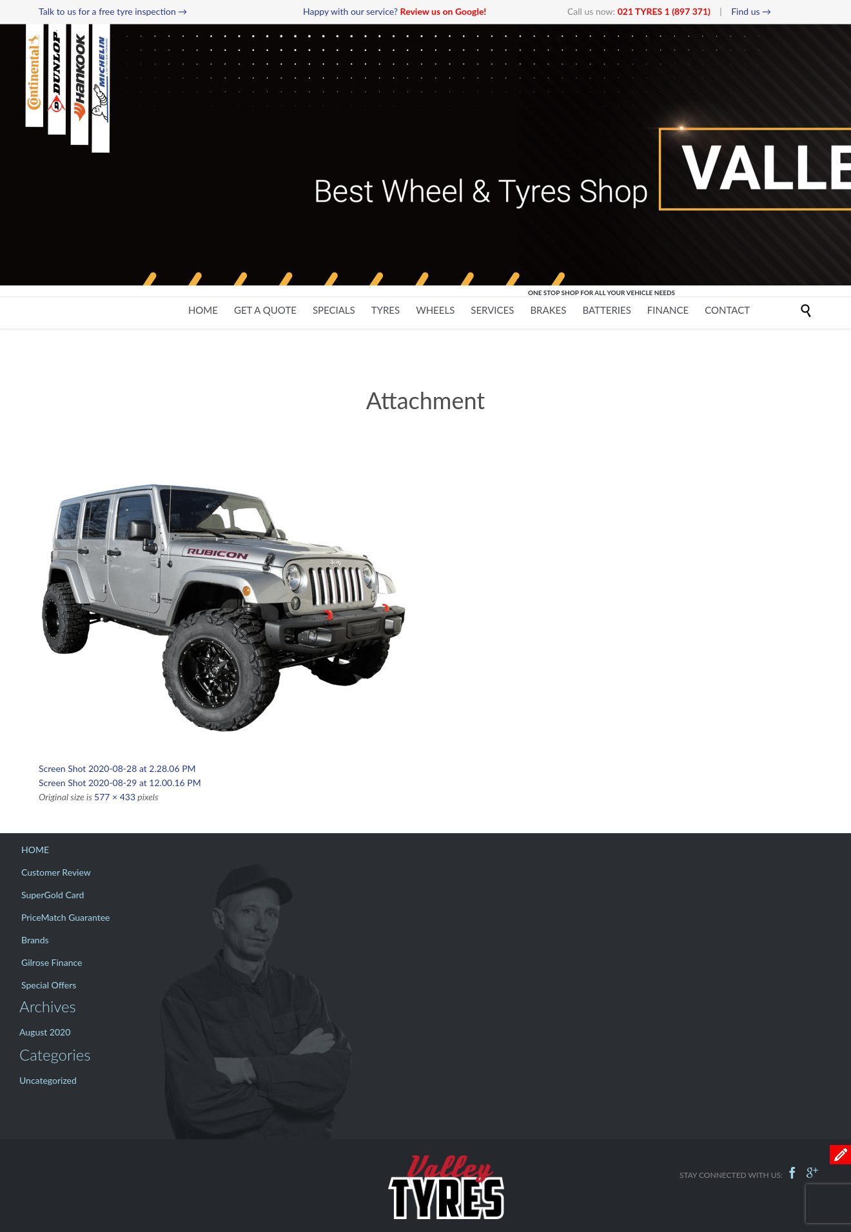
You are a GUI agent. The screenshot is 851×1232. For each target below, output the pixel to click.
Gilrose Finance (51, 962)
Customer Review (56, 872)
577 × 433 (114, 796)
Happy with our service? (394, 11)
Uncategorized (48, 1080)
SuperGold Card (52, 894)
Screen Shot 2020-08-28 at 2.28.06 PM (117, 768)
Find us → (751, 11)
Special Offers (48, 984)
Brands (35, 939)
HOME (35, 849)
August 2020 (44, 1031)
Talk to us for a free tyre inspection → (113, 11)
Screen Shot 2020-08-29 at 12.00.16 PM (120, 782)
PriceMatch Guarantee (65, 917)
